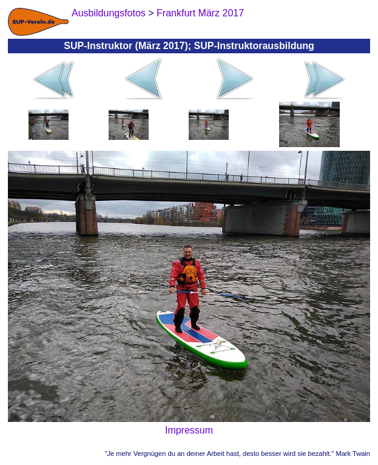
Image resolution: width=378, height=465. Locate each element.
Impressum (189, 430)
